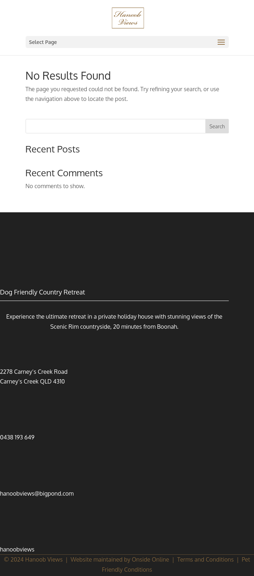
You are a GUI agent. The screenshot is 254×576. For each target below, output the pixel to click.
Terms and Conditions (205, 559)
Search (217, 126)
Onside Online (150, 559)
